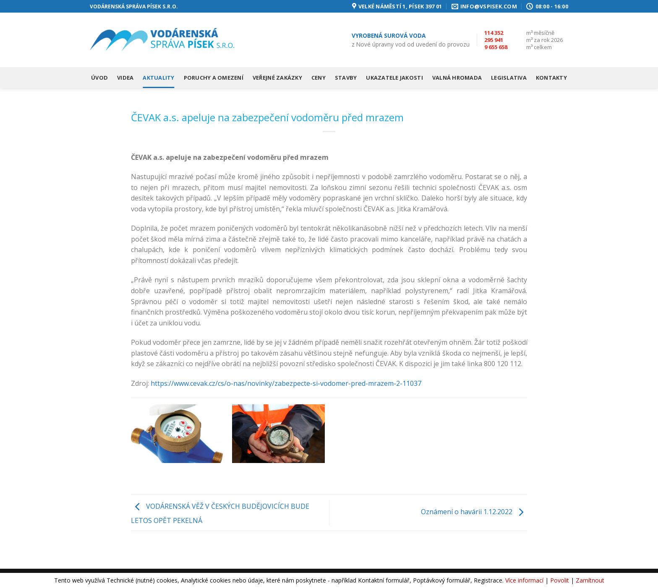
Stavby (346, 77)
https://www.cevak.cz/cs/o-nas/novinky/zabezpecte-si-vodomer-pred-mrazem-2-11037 (286, 383)
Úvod (99, 77)
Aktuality (158, 77)
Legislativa (509, 77)
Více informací (524, 580)
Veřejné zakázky (277, 77)
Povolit (559, 580)
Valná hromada (457, 77)
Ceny (318, 77)
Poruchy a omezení (213, 77)
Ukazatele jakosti (394, 77)
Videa (125, 77)
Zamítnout (590, 580)
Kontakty (551, 77)
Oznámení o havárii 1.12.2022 (474, 511)
